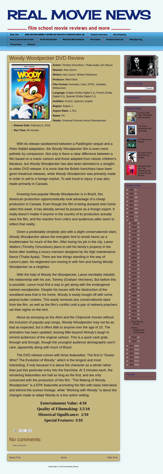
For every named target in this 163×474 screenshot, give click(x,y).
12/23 (134, 223)
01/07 (134, 341)
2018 (131, 220)
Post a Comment (19, 445)
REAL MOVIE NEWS (79, 15)
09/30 (134, 250)
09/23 (134, 254)
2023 (131, 201)
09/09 (134, 261)
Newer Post (15, 457)
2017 (131, 346)
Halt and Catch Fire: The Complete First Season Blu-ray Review (144, 171)
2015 (131, 353)
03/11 (134, 307)
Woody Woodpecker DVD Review (137, 330)
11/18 (134, 227)
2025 (131, 193)
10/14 (134, 242)
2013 (131, 361)
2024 (131, 197)
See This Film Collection (48, 39)
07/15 (134, 269)
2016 (131, 349)
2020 (131, 212)
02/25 (134, 311)
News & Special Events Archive (22, 39)
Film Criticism (95, 39)
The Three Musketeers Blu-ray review (145, 128)
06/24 (134, 276)
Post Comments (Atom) (69, 467)
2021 (131, 209)
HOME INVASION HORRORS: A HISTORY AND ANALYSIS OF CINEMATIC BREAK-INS (55, 34)
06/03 (134, 288)
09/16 (134, 258)
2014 (131, 357)
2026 (131, 190)
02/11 (134, 314)
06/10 (134, 284)
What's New (14, 34)
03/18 (134, 303)
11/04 (134, 231)
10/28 (134, 235)
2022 (131, 205)
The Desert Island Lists (114, 39)
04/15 (134, 299)
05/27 (134, 292)
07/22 (134, 265)
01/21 (134, 337)
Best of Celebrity (119, 34)
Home (64, 457)
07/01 (134, 273)
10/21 (134, 238)
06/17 (134, 280)
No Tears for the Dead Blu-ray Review (145, 155)
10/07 (134, 246)
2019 (131, 216)
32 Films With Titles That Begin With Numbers (145, 115)
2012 (131, 365)
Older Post (112, 457)
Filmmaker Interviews (99, 34)
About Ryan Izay (135, 39)
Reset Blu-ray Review (137, 322)
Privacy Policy (15, 44)
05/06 (134, 295)
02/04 (134, 318)
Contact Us (31, 44)
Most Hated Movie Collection (73, 39)
